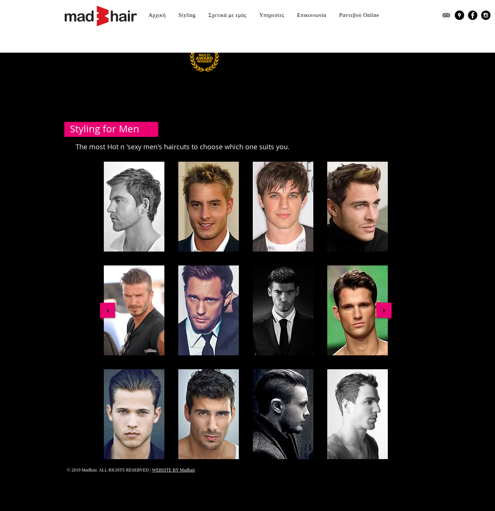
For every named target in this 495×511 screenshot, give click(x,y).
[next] (384, 310)
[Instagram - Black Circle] (485, 15)
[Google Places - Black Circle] (459, 15)
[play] (376, 464)
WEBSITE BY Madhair (173, 470)
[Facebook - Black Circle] (472, 15)
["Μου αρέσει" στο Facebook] (383, 476)
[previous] (107, 310)
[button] (134, 207)
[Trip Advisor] (446, 15)
